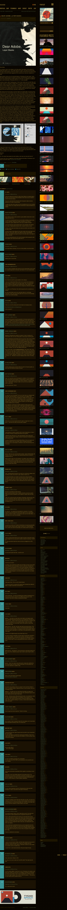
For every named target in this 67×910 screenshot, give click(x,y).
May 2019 (42, 693)
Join (35, 8)
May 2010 (42, 796)
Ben (6, 507)
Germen (7, 244)
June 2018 (42, 699)
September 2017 (43, 708)
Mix (41, 636)
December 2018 (43, 695)
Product (42, 651)
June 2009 (42, 807)
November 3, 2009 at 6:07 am (11, 266)
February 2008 (43, 823)
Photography (43, 644)
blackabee (8, 716)
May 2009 (42, 808)
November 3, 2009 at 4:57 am (11, 194)
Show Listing (43, 662)
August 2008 (43, 817)
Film (41, 606)
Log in (42, 843)
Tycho (42, 673)
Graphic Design (43, 613)
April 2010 (42, 797)
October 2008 (43, 815)
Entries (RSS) (25, 907)
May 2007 (42, 830)
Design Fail (42, 598)
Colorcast (42, 592)
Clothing (42, 591)
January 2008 (43, 824)
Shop (7, 8)
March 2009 (42, 810)
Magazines (42, 633)
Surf (41, 668)
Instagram (42, 621)
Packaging (42, 642)
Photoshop (42, 645)
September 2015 (43, 731)
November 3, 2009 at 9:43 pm (11, 593)
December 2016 (43, 717)
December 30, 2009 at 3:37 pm (11, 869)
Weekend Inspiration (44, 682)
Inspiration (42, 620)
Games (42, 610)
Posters (42, 648)
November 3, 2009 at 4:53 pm (11, 550)
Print (41, 649)
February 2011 (43, 787)
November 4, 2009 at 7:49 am (11, 673)
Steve (6, 300)
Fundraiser (42, 608)
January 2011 (43, 788)
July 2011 (42, 782)
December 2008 (43, 813)
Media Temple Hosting (46, 533)
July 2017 (42, 710)
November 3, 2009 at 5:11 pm (11, 580)
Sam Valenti (42, 543)
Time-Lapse (42, 669)
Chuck (6, 533)
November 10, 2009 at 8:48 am (11, 797)
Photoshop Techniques (44, 646)
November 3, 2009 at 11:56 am (11, 451)
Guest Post (42, 614)
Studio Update (43, 667)
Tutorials (42, 672)
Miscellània (42, 635)
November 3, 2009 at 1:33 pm (11, 489)
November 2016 (43, 718)
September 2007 (43, 828)
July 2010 (42, 794)
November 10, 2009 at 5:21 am (11, 786)
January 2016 (43, 727)
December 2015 (43, 728)
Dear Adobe (14, 162)
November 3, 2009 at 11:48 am (11, 430)
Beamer (42, 544)
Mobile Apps (43, 638)
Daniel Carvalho (9, 331)
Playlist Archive (46, 23)
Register (42, 842)
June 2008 (42, 819)
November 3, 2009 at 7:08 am (11, 302)
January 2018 (43, 704)
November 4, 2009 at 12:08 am (11, 606)
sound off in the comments (15, 159)
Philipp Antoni (8, 212)
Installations (42, 622)
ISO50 (42, 627)
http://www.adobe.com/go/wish (11, 676)
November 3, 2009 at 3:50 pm (11, 509)
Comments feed (43, 845)
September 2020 (43, 689)
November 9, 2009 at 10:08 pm (11, 745)
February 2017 (43, 715)
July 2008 (42, 818)
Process (42, 650)
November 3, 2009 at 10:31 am (11, 418)
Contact (25, 8)
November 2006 (43, 836)
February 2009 (43, 811)
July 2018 (42, 698)
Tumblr (42, 671)
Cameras (42, 589)
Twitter (30, 8)
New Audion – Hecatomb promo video (7, 11)
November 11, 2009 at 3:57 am (11, 839)
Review (42, 659)
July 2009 (42, 806)
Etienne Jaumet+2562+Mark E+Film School (28, 11)
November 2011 (43, 778)
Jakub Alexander (43, 540)
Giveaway (42, 612)
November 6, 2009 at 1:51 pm (11, 708)
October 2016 (43, 719)
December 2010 (43, 789)
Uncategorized (43, 675)
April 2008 (42, 821)
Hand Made (42, 616)
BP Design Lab (8, 853)
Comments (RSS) (33, 907)
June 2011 (42, 783)
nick (6, 591)
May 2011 (42, 784)
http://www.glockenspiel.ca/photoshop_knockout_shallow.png (21, 324)
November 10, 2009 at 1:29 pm (11, 811)
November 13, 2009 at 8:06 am (11, 855)
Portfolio (2, 8)
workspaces (42, 684)
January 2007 (43, 834)
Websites (42, 681)
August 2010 (43, 793)
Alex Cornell (43, 541)
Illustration (42, 618)
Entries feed (42, 844)
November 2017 (43, 706)
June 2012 (42, 771)
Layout (42, 630)
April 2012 (42, 773)
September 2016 (43, 720)
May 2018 (42, 700)
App (41, 582)
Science (42, 660)
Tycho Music (13, 8)
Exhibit (42, 604)
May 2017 (42, 712)
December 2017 (43, 705)
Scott (9, 18)
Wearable (42, 679)
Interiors (42, 623)
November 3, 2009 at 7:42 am (11, 333)
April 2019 (42, 694)
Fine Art (42, 607)
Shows (42, 663)
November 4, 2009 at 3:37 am (11, 648)
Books (42, 587)
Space (42, 665)
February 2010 (43, 799)
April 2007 (42, 831)
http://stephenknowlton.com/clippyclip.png (13, 307)
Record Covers (43, 657)
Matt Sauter (8, 373)
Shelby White (43, 542)
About (19, 8)
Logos (42, 632)
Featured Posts (46, 35)
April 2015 (42, 736)
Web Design (43, 680)
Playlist (46, 4)
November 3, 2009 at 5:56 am (11, 256)
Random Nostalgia (44, 656)
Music (42, 639)
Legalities (42, 631)
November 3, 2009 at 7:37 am (11, 317)
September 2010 (43, 792)
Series (42, 661)
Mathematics (43, 634)
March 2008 (42, 822)
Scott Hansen (43, 539)
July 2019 (42, 691)
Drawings (42, 601)
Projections (42, 654)
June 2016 (42, 723)
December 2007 (43, 825)
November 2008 (43, 814)
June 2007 (42, 829)
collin (6, 795)
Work (41, 683)
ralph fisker (8, 254)
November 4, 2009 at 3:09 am (11, 616)
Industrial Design (43, 619)
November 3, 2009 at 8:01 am (11, 364)
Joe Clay (7, 428)
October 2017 (43, 707)
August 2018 (43, 697)
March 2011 (42, 786)
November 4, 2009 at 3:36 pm (11, 684)
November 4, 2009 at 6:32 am (11, 661)
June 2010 (42, 795)
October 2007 (43, 827)
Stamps (42, 666)
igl (6, 192)
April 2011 (42, 785)
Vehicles (42, 676)
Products (42, 653)
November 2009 (43, 802)
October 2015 (43, 730)
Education (42, 602)
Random (42, 655)
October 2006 (43, 837)
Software (42, 664)
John (6, 275)
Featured (42, 605)
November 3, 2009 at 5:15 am (11, 246)
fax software (8, 882)
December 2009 (43, 801)
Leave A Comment (9, 188)
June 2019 (42, 692)
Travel (42, 670)
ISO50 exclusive (43, 628)
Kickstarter (42, 629)
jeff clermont (8, 314)
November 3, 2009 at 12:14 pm (11, 471)
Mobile (42, 637)
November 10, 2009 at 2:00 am (11, 769)
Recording (42, 658)
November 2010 (43, 790)
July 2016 (42, 722)
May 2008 (42, 820)
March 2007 (42, 832)
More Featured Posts (48, 528)
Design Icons (43, 599)
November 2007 (43, 826)
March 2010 (42, 798)
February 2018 (43, 703)
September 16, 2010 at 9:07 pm (11, 884)
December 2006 (43, 835)
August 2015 (43, 732)
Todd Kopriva (8, 671)
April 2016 (42, 725)
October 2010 (43, 791)
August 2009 (43, 805)
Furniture (42, 609)
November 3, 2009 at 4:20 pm (11, 522)
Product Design (43, 652)
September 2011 (43, 780)
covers (42, 595)
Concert (42, 593)
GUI (41, 615)
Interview (42, 624)
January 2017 (43, 716)
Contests (42, 594)
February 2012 (43, 775)
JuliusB (7, 548)
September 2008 (43, 816)
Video (41, 677)
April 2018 (42, 701)
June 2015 (42, 734)
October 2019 (43, 690)
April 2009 (42, 809)
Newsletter (42, 641)
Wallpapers (42, 678)
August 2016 (43, 721)
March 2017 (42, 714)
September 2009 (43, 804)
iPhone (42, 626)
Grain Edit (42, 554)
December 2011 (43, 777)
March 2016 (42, 726)
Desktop (42, 600)
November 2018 (43, 696)
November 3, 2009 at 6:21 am (11, 277)
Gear (41, 611)
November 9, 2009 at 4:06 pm (11, 730)
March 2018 (42, 702)
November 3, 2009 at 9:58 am (11, 393)
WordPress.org (43, 846)
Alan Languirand (9, 809)
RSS (34, 4)
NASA (42, 640)
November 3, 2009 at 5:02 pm (11, 560)
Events (42, 603)
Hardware (42, 617)
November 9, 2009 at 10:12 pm (11, 756)
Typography (42, 674)
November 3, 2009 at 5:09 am (11, 214)
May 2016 (42, 724)
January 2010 (43, 800)
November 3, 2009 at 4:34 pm (11, 535)
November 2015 (43, 729)
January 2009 (43, 812)
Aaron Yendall (9, 706)
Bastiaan (7, 837)
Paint (41, 643)
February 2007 (43, 833)
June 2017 (42, 711)
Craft (41, 596)
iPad (41, 625)
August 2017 (43, 709)
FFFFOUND (43, 552)
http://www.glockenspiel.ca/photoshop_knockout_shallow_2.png (17, 325)
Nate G (6, 416)
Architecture (42, 584)
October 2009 (43, 803)
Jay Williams (8, 362)
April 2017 (42, 713)
